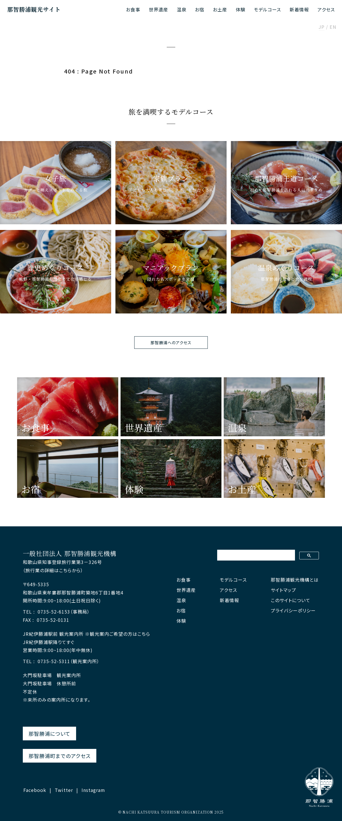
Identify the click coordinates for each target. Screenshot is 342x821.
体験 (240, 9)
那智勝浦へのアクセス (171, 342)
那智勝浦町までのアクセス (59, 755)
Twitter (64, 790)
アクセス (326, 9)
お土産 (220, 9)
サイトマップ (283, 590)
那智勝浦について (49, 733)
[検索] (255, 555)
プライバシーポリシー (293, 610)
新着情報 (299, 9)
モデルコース (267, 9)
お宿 (199, 9)
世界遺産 (158, 9)
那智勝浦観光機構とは (295, 579)
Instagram (93, 790)
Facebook (34, 790)
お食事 (133, 9)
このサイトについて (290, 600)
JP (322, 27)
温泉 (181, 9)
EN (332, 27)
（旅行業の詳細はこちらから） (53, 570)
